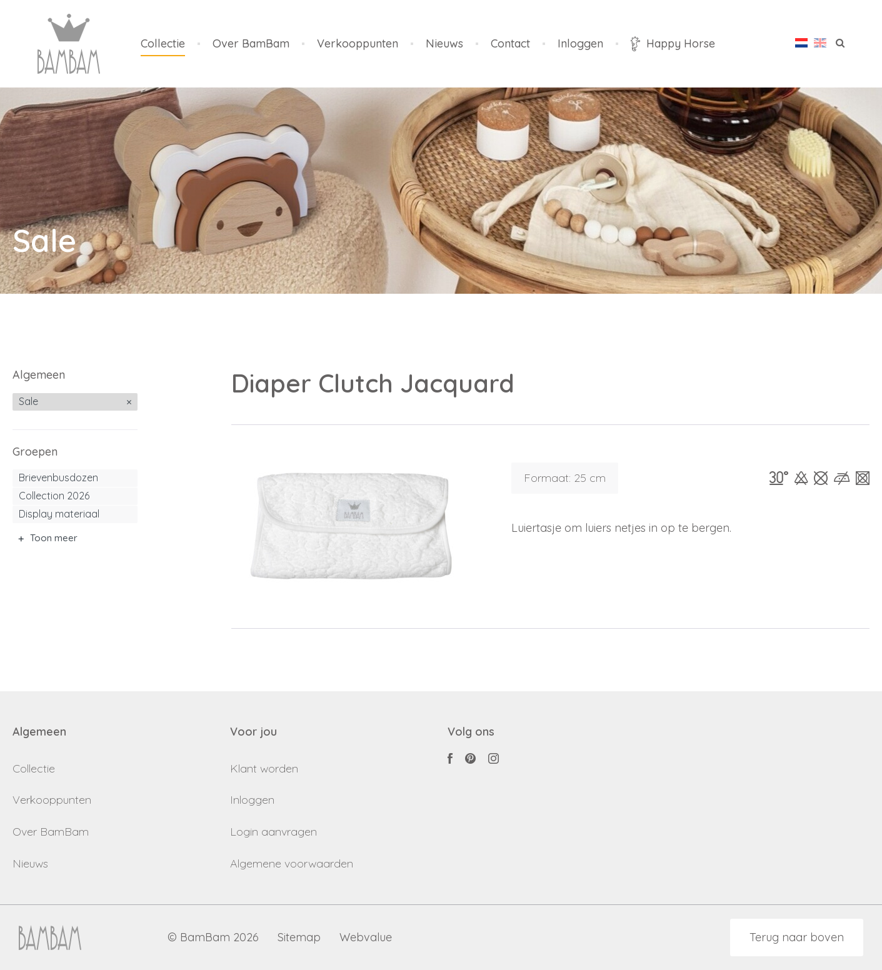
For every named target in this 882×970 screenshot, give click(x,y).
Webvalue (365, 937)
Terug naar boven (796, 937)
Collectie (163, 44)
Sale (28, 401)
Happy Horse (673, 43)
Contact (510, 44)
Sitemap (299, 937)
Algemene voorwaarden (291, 863)
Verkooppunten (357, 44)
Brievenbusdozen (58, 477)
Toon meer (54, 538)
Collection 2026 (54, 495)
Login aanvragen (273, 831)
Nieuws (444, 44)
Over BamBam (251, 44)
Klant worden (264, 768)
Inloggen (580, 44)
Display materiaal (59, 514)
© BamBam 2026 (213, 937)
